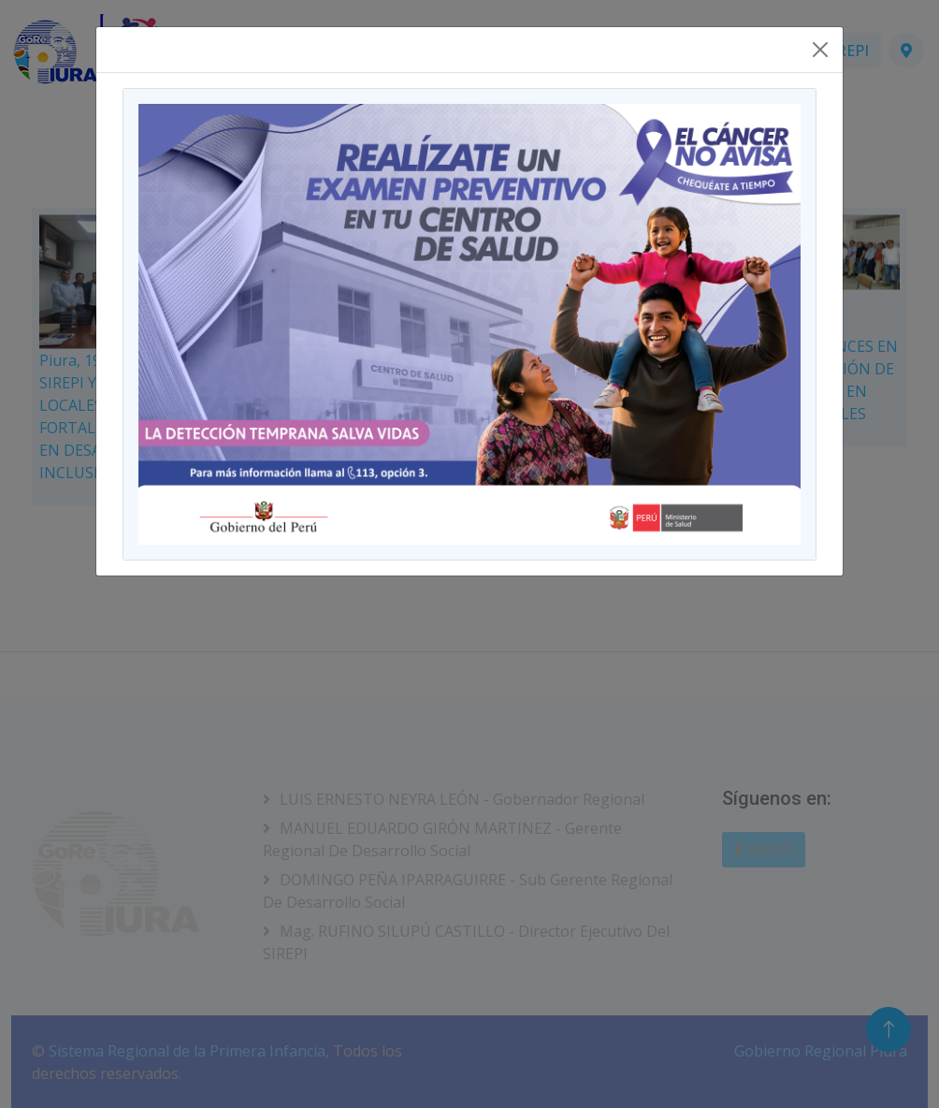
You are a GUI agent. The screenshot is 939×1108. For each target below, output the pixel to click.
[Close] (820, 50)
